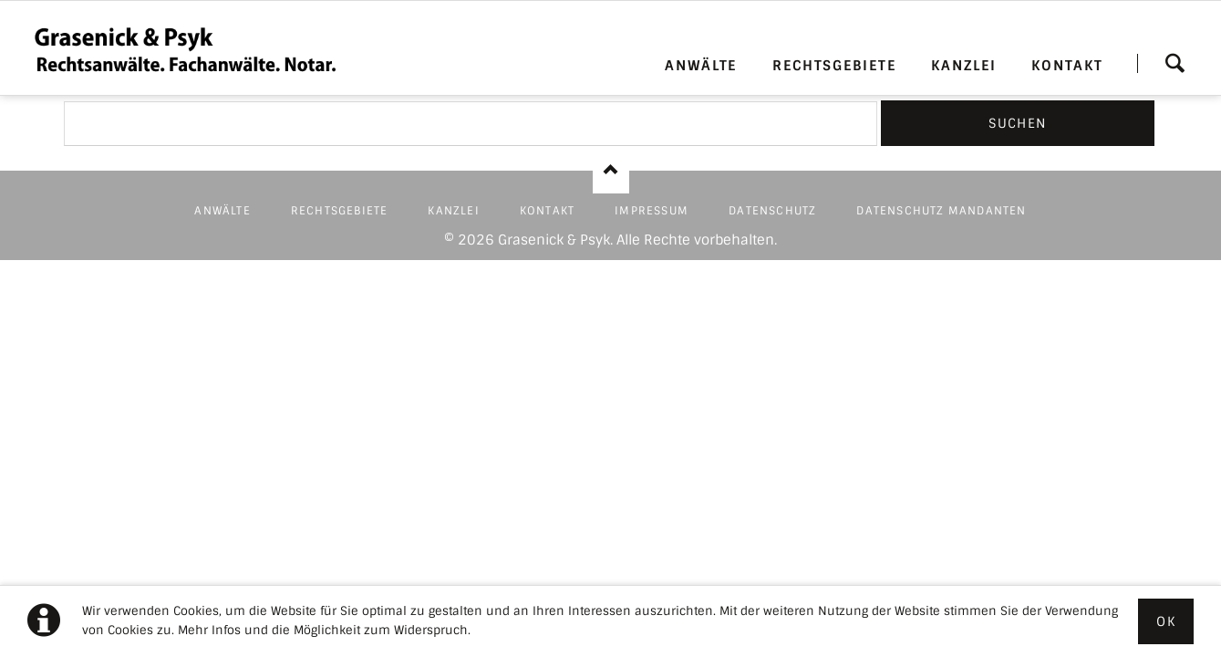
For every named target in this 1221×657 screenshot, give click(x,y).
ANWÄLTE (701, 65)
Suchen (1174, 62)
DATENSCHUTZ (772, 210)
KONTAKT (1066, 65)
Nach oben (611, 170)
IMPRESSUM (651, 210)
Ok (1165, 621)
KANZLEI (963, 65)
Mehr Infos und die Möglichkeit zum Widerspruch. (324, 630)
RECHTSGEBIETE (834, 65)
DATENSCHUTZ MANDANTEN (941, 210)
